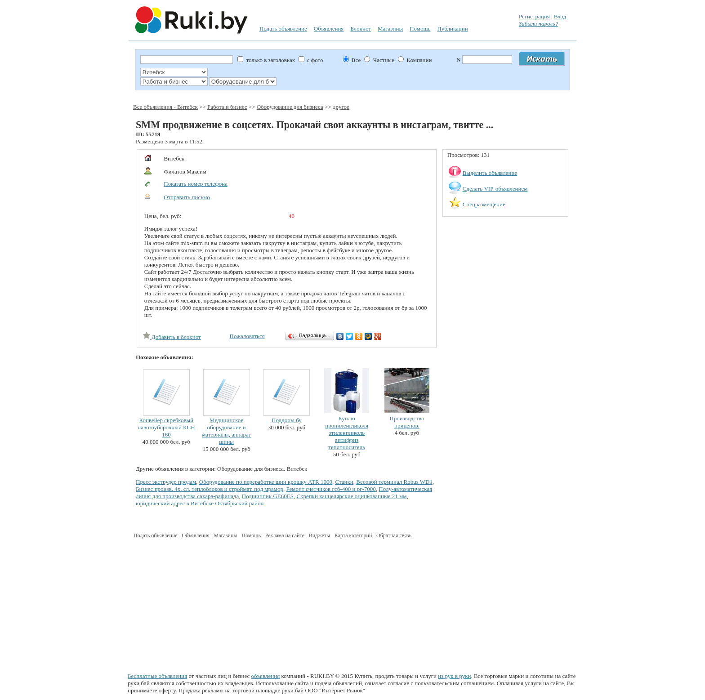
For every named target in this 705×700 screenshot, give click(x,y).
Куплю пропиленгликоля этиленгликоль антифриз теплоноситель (346, 432)
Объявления (329, 28)
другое (341, 106)
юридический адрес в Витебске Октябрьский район (199, 503)
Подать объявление (283, 28)
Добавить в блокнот (172, 337)
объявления (265, 676)
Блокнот (360, 28)
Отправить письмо (187, 197)
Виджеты (319, 535)
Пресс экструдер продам (166, 481)
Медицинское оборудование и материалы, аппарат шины (226, 431)
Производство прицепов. (406, 422)
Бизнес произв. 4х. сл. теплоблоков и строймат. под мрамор (209, 489)
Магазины (390, 28)
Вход (560, 16)
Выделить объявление (490, 172)
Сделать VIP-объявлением (495, 188)
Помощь (420, 28)
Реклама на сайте (284, 535)
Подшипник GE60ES (268, 496)
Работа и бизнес (227, 106)
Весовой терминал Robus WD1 (394, 481)
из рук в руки (454, 676)
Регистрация (534, 16)
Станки (344, 481)
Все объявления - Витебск (165, 106)
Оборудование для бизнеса (290, 106)
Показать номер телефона (196, 183)
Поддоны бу (287, 420)
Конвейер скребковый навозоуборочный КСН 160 (166, 427)
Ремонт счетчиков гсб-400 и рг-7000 (331, 489)
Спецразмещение (484, 204)
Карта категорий (353, 535)
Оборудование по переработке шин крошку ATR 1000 (265, 481)
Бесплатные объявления (157, 676)
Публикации (452, 28)
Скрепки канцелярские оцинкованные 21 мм (351, 496)
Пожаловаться (247, 336)
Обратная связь (393, 535)
